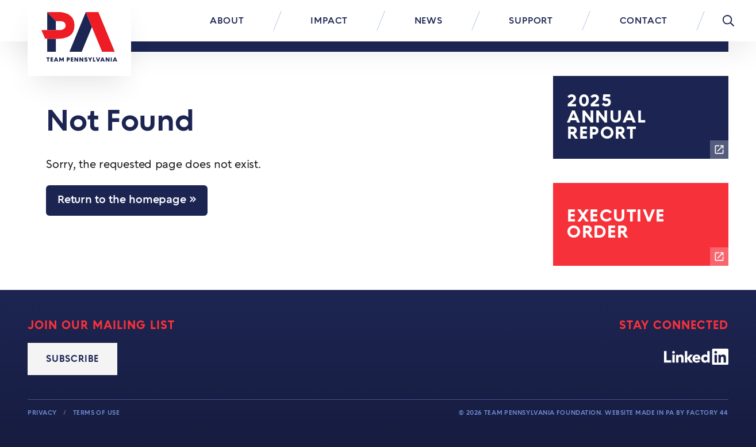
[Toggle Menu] (728, 20)
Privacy (43, 413)
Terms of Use (96, 413)
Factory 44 (707, 413)
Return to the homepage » (126, 199)
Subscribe (72, 359)
